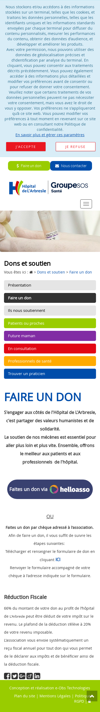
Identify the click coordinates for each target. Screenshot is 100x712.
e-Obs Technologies (72, 687)
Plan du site (24, 695)
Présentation (19, 285)
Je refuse (75, 146)
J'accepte (26, 146)
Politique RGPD (82, 698)
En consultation (22, 348)
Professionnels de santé (29, 361)
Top (92, 696)
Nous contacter (71, 165)
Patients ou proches (26, 323)
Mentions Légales (55, 695)
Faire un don (29, 165)
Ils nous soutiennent (26, 310)
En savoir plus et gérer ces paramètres (50, 134)
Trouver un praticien (26, 373)
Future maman (21, 335)
